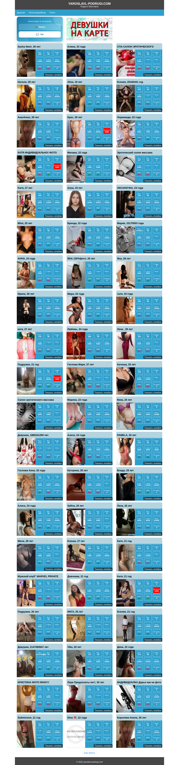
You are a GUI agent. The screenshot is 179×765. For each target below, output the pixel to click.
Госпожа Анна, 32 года (31, 470)
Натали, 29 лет (27, 82)
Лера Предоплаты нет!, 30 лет (85, 682)
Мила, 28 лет (25, 541)
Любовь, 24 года (77, 329)
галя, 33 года (125, 293)
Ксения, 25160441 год (130, 82)
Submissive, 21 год (29, 717)
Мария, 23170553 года (130, 223)
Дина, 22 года (125, 647)
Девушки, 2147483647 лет (33, 647)
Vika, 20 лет (74, 647)
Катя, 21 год (124, 541)
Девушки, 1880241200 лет (33, 435)
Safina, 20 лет (75, 505)
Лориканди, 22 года (129, 117)
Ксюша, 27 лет (76, 541)
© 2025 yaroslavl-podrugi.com (89, 762)
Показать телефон (53, 75)
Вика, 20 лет (124, 399)
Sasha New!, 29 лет (29, 46)
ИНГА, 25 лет (75, 611)
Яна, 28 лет (124, 258)
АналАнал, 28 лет (28, 117)
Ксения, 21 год (126, 611)
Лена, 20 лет (124, 505)
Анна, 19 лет (75, 188)
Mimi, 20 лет (25, 223)
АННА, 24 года (26, 258)
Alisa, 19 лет (74, 82)
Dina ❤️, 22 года (77, 717)
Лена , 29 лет (125, 329)
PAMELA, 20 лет (126, 435)
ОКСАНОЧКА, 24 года (130, 188)
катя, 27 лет (25, 329)
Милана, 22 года (77, 152)
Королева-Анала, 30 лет (131, 717)
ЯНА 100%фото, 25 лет (81, 258)
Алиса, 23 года (27, 505)
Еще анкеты (89, 753)
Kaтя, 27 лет (25, 188)
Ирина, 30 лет (26, 293)
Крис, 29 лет (74, 117)
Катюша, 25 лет (126, 364)
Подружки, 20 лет (28, 611)
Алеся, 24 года (76, 435)
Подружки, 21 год (28, 364)
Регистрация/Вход (37, 13)
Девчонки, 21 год (77, 576)
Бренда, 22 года (77, 223)
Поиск (52, 13)
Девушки (21, 13)
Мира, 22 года (75, 293)
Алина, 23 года (76, 46)
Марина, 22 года (77, 399)
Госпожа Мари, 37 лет (80, 364)
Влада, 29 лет (125, 470)
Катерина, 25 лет (77, 470)
